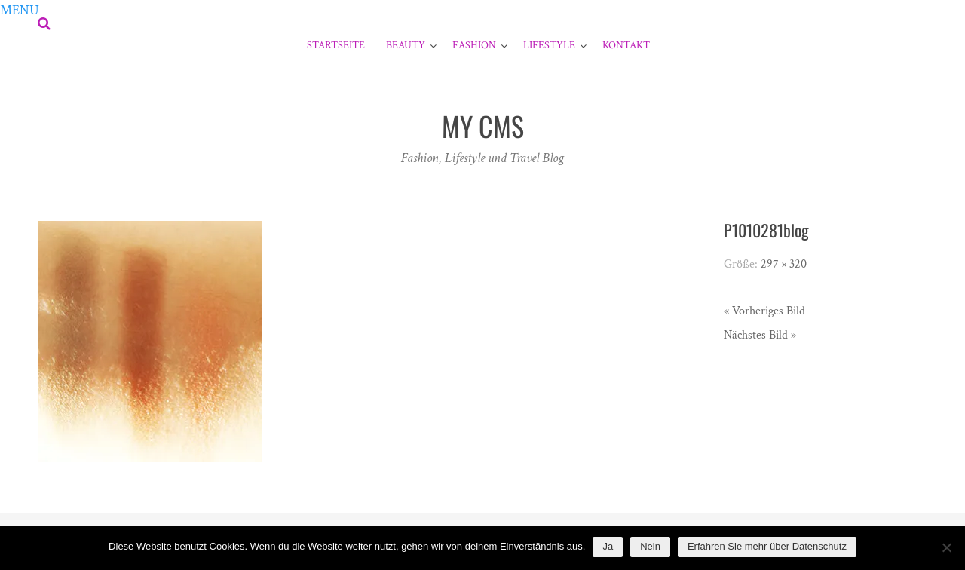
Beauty (405, 45)
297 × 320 (784, 264)
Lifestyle (549, 45)
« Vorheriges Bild (764, 311)
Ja (607, 546)
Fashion (474, 45)
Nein (650, 546)
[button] (19, 10)
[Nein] (946, 547)
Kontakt (626, 45)
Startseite (336, 45)
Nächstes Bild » (760, 335)
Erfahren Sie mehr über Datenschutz (767, 546)
